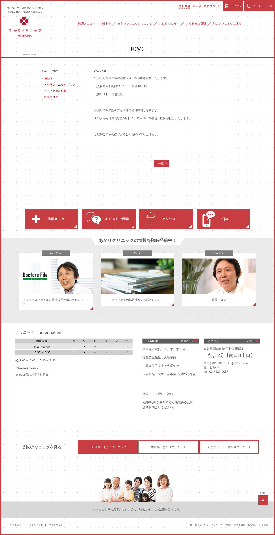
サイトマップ (56, 525)
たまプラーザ (212, 6)
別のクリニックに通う (227, 24)
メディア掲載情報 (55, 90)
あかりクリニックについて (135, 24)
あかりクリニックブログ (59, 84)
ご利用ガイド (16, 525)
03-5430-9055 (258, 6)
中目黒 (197, 6)
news (33, 54)
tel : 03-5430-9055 (216, 371)
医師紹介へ (187, 341)
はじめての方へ (169, 24)
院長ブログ (51, 97)
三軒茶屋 (184, 6)
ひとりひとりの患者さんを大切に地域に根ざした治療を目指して (25, 9)
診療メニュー (86, 24)
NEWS (48, 78)
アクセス (232, 6)
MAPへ (250, 341)
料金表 (106, 24)
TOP (25, 54)
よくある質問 (36, 525)
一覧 (161, 163)
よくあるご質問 (196, 24)
